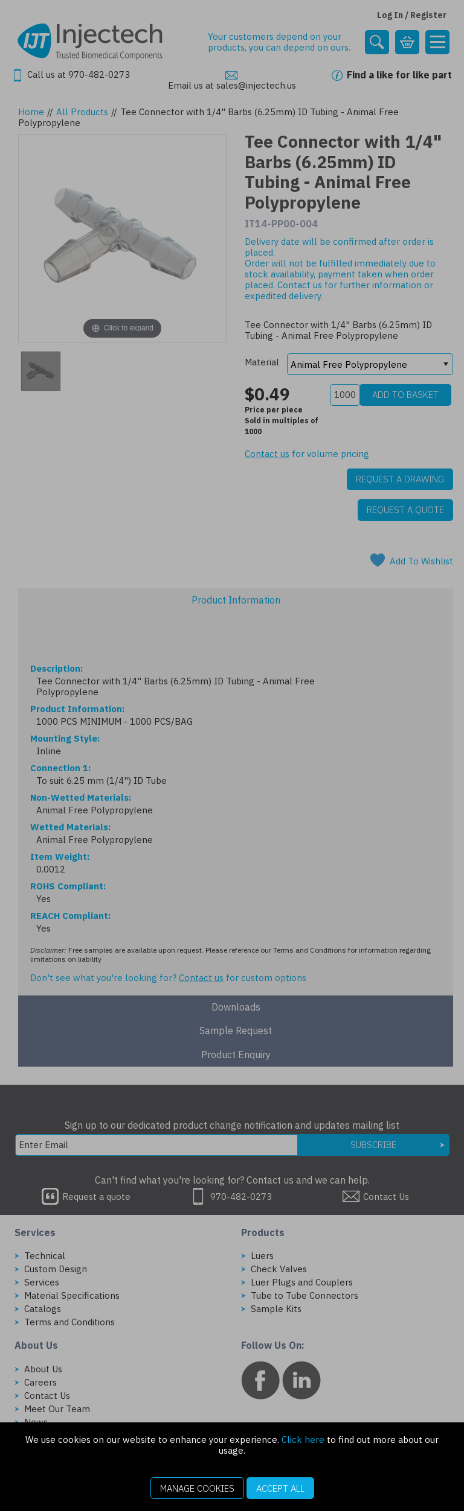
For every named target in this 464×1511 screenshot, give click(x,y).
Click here (303, 1439)
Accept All (280, 1488)
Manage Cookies (197, 1488)
